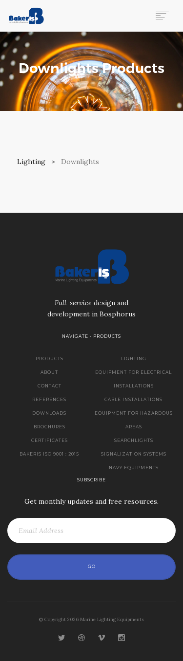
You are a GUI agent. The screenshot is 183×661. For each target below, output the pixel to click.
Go (92, 566)
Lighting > (38, 161)
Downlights (80, 161)
